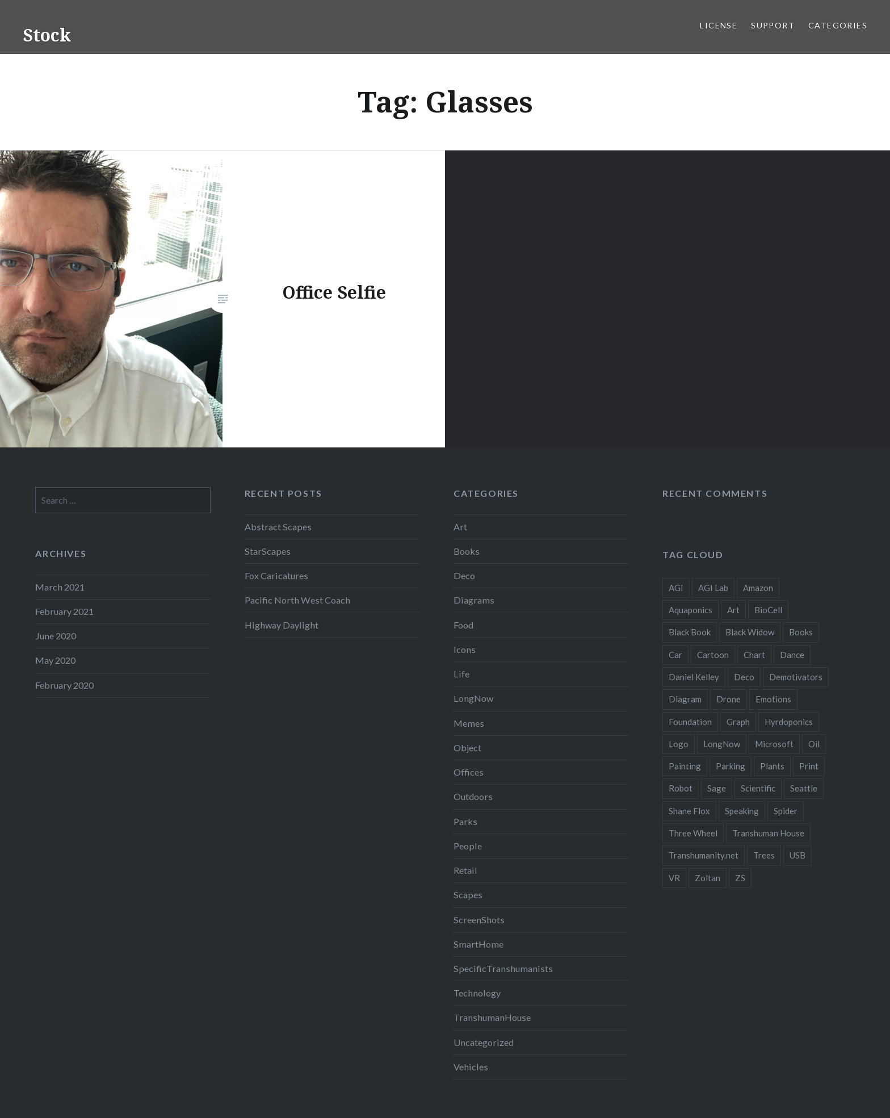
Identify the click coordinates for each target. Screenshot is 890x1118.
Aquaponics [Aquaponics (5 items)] (690, 610)
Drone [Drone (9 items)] (728, 699)
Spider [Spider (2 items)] (785, 811)
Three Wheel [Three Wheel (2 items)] (693, 833)
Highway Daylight (281, 624)
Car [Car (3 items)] (675, 655)
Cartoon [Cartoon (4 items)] (713, 655)
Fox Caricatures (276, 575)
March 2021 (60, 586)
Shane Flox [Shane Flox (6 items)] (689, 811)
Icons (465, 649)
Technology (477, 992)
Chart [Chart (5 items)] (754, 655)
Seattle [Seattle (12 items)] (803, 788)
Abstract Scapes (278, 526)
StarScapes (268, 551)
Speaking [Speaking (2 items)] (742, 811)
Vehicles (471, 1066)
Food (463, 624)
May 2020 (55, 660)
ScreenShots (479, 919)
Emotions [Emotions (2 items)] (773, 699)
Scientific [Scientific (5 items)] (758, 788)
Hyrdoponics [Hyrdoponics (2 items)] (789, 722)
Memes (469, 723)
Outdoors (473, 796)
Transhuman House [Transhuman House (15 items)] (768, 833)
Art (460, 526)
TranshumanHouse (492, 1017)
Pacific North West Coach (297, 599)
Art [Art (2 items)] (733, 610)
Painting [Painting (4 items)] (685, 766)
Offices (469, 772)
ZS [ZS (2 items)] (740, 878)
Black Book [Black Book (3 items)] (690, 632)
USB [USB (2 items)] (797, 855)
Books (467, 551)
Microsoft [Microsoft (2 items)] (774, 744)
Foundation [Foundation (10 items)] (690, 722)
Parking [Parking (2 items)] (730, 766)
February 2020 (64, 685)
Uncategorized (484, 1042)
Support (773, 25)
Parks (465, 821)
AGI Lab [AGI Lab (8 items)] (713, 588)
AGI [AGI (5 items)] (676, 588)
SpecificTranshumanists (503, 968)
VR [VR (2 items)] (674, 878)
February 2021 (64, 611)
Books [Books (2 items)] (801, 632)
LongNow (473, 698)
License (718, 25)
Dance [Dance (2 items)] (792, 655)
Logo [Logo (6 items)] (679, 744)
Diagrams (474, 599)
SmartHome (478, 944)
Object (467, 747)
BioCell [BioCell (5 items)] (768, 610)
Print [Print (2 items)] (808, 766)
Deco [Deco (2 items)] (744, 677)
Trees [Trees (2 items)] (764, 855)
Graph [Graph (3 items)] (738, 722)
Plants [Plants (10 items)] (772, 766)
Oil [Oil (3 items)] (814, 744)
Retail (465, 870)
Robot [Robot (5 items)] (680, 788)
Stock (47, 35)
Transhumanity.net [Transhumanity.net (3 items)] (703, 855)
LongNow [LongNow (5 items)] (721, 744)
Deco (464, 575)
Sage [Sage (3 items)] (716, 788)
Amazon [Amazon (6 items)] (758, 588)
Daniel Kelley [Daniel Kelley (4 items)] (694, 677)
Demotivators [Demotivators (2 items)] (795, 677)
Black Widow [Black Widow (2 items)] (749, 632)
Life (461, 673)
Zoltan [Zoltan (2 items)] (707, 878)
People (468, 845)
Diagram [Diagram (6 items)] (685, 699)
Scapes (468, 894)
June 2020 (55, 635)
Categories (837, 25)
